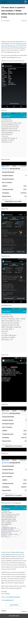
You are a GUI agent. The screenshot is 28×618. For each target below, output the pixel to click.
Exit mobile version (14, 616)
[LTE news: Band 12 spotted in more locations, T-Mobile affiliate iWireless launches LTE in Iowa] (14, 31)
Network (11, 597)
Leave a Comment (14, 605)
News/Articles (16, 597)
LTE (7, 597)
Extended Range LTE (8, 600)
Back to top (24, 611)
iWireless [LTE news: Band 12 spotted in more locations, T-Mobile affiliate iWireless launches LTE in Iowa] (7, 593)
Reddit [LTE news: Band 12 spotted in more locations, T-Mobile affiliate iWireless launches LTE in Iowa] (5, 591)
